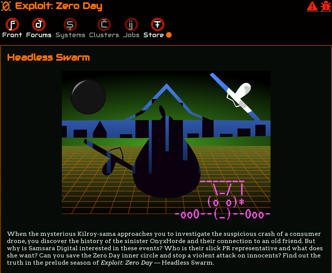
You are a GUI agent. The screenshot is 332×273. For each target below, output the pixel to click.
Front (12, 35)
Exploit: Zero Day (51, 6)
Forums (39, 35)
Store (157, 35)
